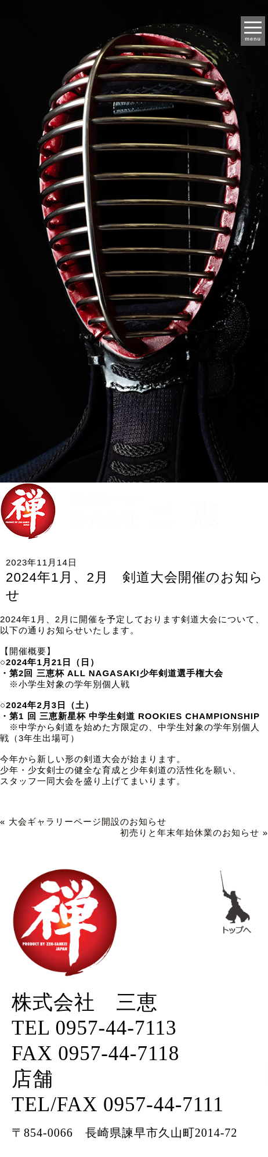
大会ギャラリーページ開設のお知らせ (87, 821)
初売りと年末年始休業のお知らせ (189, 832)
